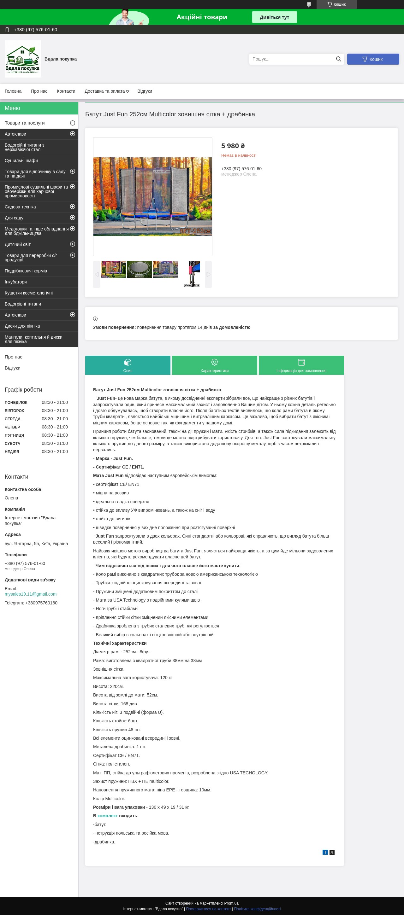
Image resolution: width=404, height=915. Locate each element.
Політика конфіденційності (257, 909)
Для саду (14, 217)
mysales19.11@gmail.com (30, 594)
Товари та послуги (25, 122)
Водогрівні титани (23, 303)
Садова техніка (20, 206)
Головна (13, 91)
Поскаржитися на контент (208, 909)
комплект (108, 815)
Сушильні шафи (21, 160)
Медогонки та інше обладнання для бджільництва (37, 231)
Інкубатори (16, 281)
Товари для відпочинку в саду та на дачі (35, 173)
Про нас (39, 91)
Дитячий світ (18, 244)
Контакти (66, 91)
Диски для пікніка (22, 326)
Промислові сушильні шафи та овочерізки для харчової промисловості (36, 191)
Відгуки (144, 91)
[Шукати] (338, 59)
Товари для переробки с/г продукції (31, 257)
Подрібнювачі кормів (26, 270)
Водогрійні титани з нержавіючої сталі (24, 147)
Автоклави (15, 134)
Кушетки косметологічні (29, 292)
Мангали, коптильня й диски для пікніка (33, 339)
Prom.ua (231, 903)
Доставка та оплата (105, 91)
